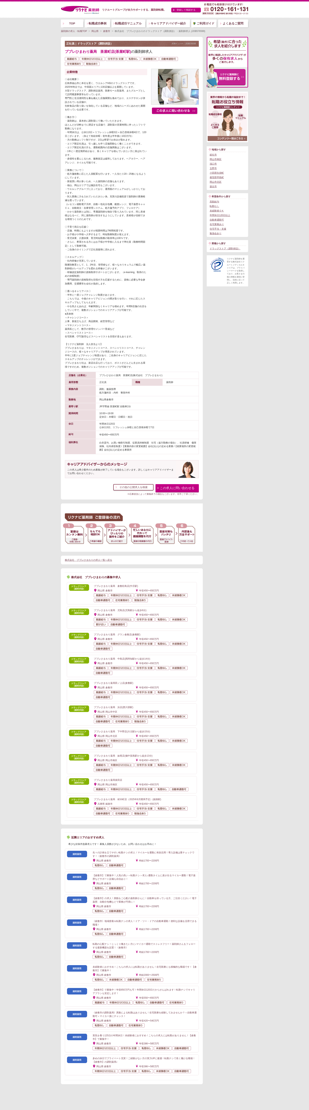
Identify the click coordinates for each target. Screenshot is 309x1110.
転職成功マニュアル (128, 23)
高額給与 (214, 201)
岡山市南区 (216, 159)
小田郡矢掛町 (217, 172)
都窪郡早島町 (217, 177)
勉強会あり (216, 233)
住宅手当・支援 (218, 228)
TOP (72, 23)
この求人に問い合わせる (177, 488)
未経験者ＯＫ (217, 210)
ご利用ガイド (205, 23)
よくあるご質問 (233, 23)
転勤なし (214, 206)
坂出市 (213, 186)
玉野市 (213, 168)
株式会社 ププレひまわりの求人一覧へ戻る (88, 560)
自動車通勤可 (217, 219)
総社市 (213, 154)
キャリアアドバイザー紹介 (168, 23)
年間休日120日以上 (220, 215)
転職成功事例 (97, 23)
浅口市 (213, 163)
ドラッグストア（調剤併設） (225, 248)
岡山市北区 (216, 182)
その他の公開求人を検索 (133, 487)
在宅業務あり (217, 224)
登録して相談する (186, 9)
